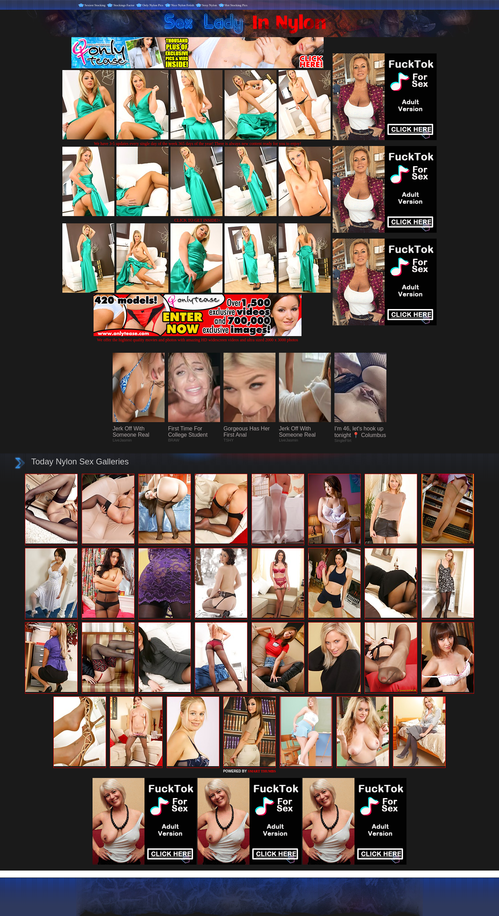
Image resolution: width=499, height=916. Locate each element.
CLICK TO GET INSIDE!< (197, 220)
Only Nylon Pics (152, 5)
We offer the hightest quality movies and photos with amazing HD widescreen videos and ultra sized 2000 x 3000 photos (197, 337)
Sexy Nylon (209, 5)
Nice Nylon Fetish (182, 5)
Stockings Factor (123, 5)
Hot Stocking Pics (236, 5)
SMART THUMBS (262, 771)
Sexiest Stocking (95, 5)
